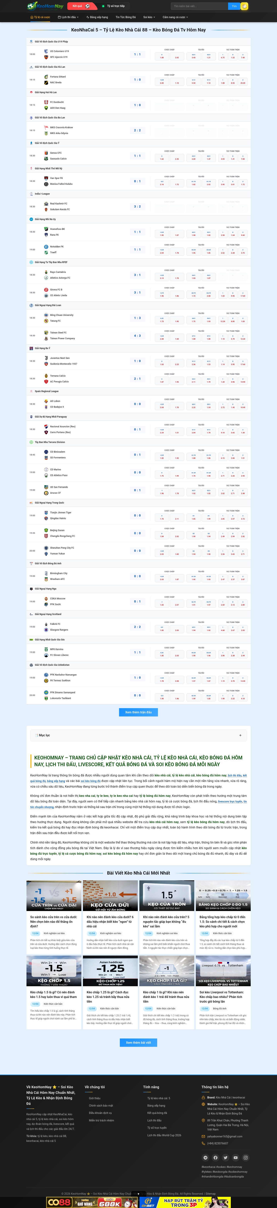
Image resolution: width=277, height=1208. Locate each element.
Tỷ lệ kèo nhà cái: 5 (158, 1098)
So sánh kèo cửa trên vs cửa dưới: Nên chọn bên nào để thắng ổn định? (53, 921)
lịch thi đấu (233, 775)
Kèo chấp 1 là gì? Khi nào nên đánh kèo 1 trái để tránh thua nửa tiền (166, 996)
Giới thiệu (95, 1098)
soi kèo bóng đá (97, 781)
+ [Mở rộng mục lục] (240, 735)
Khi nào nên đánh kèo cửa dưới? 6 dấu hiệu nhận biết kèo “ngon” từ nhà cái (110, 921)
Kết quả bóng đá (157, 1112)
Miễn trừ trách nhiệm (101, 1120)
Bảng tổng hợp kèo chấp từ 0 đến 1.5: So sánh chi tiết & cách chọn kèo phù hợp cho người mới (222, 921)
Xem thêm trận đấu (138, 712)
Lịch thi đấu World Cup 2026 (164, 1135)
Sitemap (211, 1193)
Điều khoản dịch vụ (100, 1112)
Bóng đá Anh (219, 1008)
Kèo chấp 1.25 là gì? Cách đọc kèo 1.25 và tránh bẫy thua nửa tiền (108, 996)
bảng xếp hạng (59, 781)
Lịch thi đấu (68, 17)
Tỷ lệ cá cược (40, 17)
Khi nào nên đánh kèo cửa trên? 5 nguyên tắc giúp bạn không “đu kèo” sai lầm (166, 921)
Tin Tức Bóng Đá (126, 17)
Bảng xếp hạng (97, 17)
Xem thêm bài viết (138, 1042)
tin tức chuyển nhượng (45, 807)
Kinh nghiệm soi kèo (54, 933)
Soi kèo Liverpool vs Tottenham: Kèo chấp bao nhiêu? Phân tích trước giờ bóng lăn (222, 996)
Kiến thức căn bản (222, 933)
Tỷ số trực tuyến (157, 1127)
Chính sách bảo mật (101, 1105)
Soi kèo (149, 17)
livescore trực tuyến (232, 801)
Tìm (229, 6)
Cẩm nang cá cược (175, 17)
